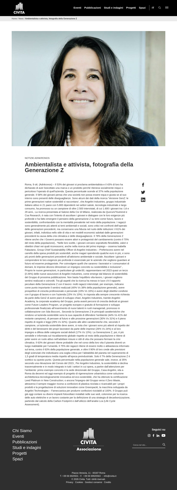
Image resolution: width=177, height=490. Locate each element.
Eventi (77, 7)
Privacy (69, 482)
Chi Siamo (22, 430)
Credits (107, 482)
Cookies (79, 482)
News (21, 19)
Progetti (131, 7)
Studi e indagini (113, 7)
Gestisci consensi (93, 482)
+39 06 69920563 (92, 476)
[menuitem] (77, 7)
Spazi (142, 7)
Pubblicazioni (92, 7)
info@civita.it (110, 476)
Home (14, 19)
